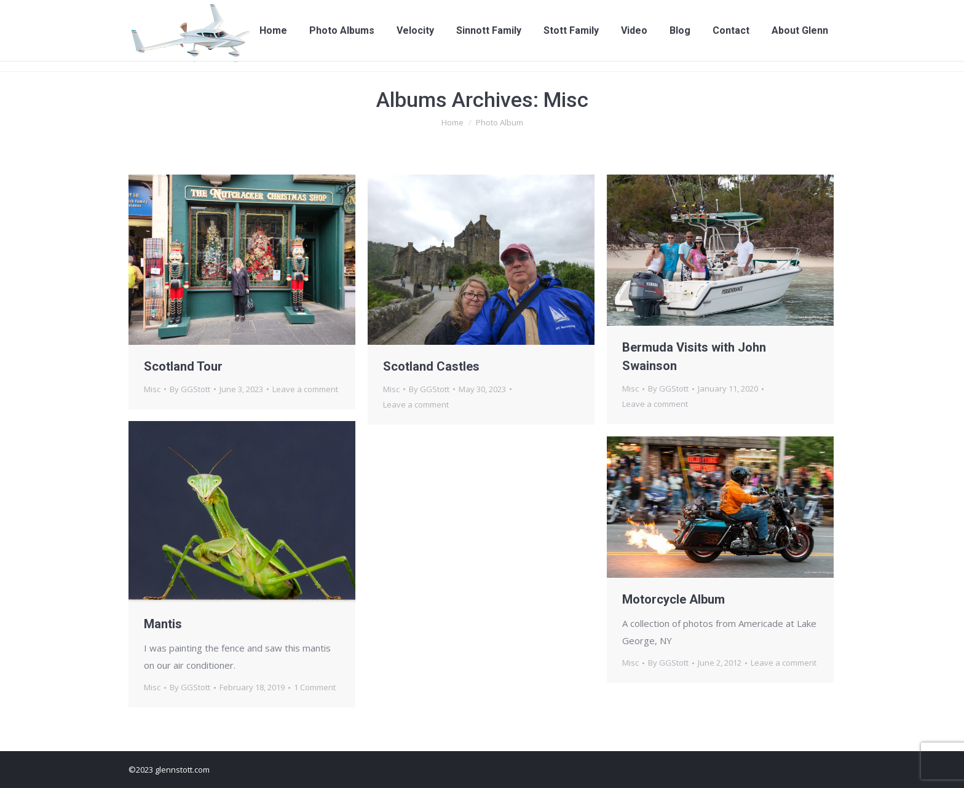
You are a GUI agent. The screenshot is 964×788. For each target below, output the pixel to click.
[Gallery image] (241, 511)
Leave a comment (305, 389)
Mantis (163, 624)
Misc (152, 389)
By (190, 389)
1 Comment (315, 687)
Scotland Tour (183, 366)
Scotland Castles (431, 366)
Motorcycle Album (673, 599)
